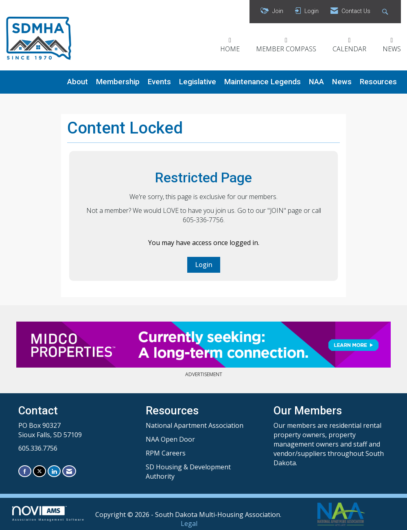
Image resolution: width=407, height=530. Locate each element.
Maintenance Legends (262, 81)
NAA (316, 81)
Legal (189, 523)
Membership (118, 81)
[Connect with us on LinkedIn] (54, 471)
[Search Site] (386, 11)
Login (203, 264)
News (342, 81)
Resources (378, 81)
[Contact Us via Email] (69, 471)
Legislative (197, 81)
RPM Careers (166, 453)
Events (159, 81)
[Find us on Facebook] (24, 471)
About (77, 81)
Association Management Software (48, 513)
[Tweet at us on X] (39, 471)
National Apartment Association (194, 425)
